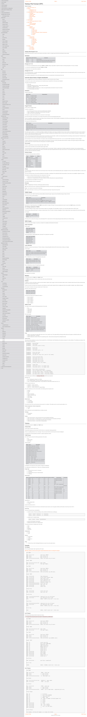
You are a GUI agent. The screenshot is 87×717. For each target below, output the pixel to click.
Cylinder (3, 94)
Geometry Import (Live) (6, 104)
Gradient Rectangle (5, 86)
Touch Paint (4, 124)
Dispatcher (4, 191)
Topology (33, 33)
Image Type (34, 39)
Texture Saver (4, 311)
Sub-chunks (32, 15)
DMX (3, 154)
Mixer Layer (4, 171)
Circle (3, 91)
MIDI (3, 144)
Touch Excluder (5, 121)
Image (3, 293)
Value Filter (4, 224)
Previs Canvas (4, 234)
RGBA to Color (4, 44)
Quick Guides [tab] (3, 2)
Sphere (3, 92)
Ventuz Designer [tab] (3, 5)
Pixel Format (34, 40)
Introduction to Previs (6, 231)
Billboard (4, 331)
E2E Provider (4, 77)
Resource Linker (5, 64)
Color (3, 49)
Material (3, 51)
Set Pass (4, 351)
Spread (3, 348)
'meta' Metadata (32, 24)
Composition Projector (6, 239)
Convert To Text (5, 181)
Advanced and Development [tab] (5, 366)
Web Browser (4, 132)
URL (3, 219)
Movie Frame (4, 303)
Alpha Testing (4, 248)
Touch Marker (4, 122)
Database (4, 57)
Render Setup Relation (6, 211)
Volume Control (5, 269)
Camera (3, 361)
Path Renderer (4, 112)
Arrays (31, 17)
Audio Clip (4, 266)
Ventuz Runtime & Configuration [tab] (6, 8)
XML (3, 67)
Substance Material (5, 54)
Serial (3, 151)
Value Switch (4, 221)
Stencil (3, 261)
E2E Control (4, 74)
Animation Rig (4, 27)
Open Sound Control (6, 149)
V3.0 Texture (32, 48)
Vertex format (34, 30)
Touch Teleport (5, 134)
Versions (28, 8)
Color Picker (4, 52)
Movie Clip (4, 304)
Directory (4, 189)
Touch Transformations (6, 131)
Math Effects (4, 201)
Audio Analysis (5, 271)
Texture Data (32, 36)
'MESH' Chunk (32, 27)
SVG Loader (4, 296)
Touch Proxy (4, 127)
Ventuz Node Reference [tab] (5, 12)
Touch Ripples (4, 129)
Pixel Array (34, 41)
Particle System (5, 111)
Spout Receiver (5, 316)
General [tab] (2, 3)
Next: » (84, 1)
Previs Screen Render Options (7, 241)
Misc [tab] (1, 368)
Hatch (3, 291)
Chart (3, 99)
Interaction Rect (5, 117)
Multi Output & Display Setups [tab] (6, 9)
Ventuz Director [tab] (3, 6)
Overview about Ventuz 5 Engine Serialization (35, 12)
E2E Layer (4, 76)
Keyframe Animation (6, 29)
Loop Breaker (4, 199)
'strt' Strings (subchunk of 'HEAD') (35, 21)
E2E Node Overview (5, 79)
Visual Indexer (4, 228)
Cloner (3, 365)
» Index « (55, 1)
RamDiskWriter (5, 157)
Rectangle (4, 82)
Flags (33, 44)
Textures (28, 35)
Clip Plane (4, 249)
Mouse (3, 146)
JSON (3, 61)
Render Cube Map (5, 258)
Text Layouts (4, 284)
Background (4, 289)
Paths (3, 363)
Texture (3, 294)
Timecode (4, 152)
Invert (3, 196)
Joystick (3, 141)
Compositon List (5, 236)
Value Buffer (4, 223)
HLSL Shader (4, 47)
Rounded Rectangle (5, 84)
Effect (3, 256)
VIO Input (4, 314)
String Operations (5, 208)
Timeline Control (5, 26)
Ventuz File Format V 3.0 (31, 7)
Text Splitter (4, 213)
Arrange (3, 336)
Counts (33, 34)
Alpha (3, 34)
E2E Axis (3, 71)
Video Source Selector (6, 313)
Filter (3, 251)
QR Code (4, 321)
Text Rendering (5, 286)
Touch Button (4, 119)
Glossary (31, 18)
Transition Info (5, 218)
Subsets (31, 26)
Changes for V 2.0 (33, 9)
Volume (3, 106)
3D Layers (4, 161)
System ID (4, 209)
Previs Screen (4, 233)
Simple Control (5, 24)
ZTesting (4, 263)
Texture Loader (5, 306)
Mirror (3, 254)
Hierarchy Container (5, 353)
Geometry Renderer (5, 114)
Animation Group (5, 31)
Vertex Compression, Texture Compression (39, 32)
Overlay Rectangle (5, 87)
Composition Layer (5, 164)
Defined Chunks (32, 16)
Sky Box (3, 39)
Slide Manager (5, 274)
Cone (3, 96)
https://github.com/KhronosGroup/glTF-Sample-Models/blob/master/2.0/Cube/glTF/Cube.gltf (42, 550)
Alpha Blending (5, 244)
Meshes (28, 25)
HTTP (3, 156)
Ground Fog (4, 37)
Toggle (3, 216)
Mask (3, 253)
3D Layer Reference (5, 162)
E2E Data (4, 72)
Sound (3, 268)
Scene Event (4, 204)
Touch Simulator (5, 136)
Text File (3, 66)
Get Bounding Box (5, 107)
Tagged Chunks (32, 14)
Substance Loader (5, 319)
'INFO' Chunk (29, 22)
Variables (4, 226)
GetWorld (4, 333)
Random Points (5, 101)
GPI (3, 139)
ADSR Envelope (5, 22)
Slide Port (4, 278)
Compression (34, 42)
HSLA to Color (4, 42)
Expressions (4, 194)
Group (3, 341)
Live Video (4, 299)
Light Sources (4, 176)
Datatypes (31, 13)
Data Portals (4, 186)
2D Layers (4, 166)
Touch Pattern (4, 126)
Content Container (5, 356)
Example (28, 45)
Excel (3, 59)
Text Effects (4, 283)
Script (3, 206)
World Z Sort (4, 343)
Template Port (4, 358)
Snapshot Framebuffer (6, 309)
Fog (3, 36)
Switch (3, 346)
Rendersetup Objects (6, 238)
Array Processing (5, 179)
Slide (3, 276)
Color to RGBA (4, 41)
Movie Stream (4, 301)
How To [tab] (2, 11)
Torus (3, 97)
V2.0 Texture (32, 49)
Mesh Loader (4, 102)
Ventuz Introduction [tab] (4, 0)
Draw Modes (4, 259)
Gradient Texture (5, 298)
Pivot (3, 279)
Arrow (3, 109)
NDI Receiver (4, 318)
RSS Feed (4, 62)
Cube (3, 89)
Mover (3, 19)
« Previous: (28, 1)
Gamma (33, 43)
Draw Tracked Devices (6, 326)
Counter (3, 184)
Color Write (4, 246)
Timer (3, 214)
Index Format (34, 31)
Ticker (3, 338)
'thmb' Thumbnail (33, 23)
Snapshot (4, 308)
